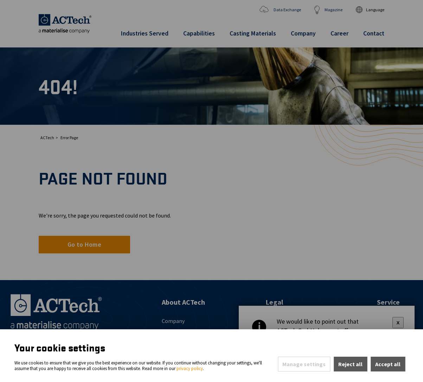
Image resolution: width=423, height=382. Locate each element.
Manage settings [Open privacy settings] (304, 364)
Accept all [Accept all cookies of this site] (387, 364)
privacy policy (190, 368)
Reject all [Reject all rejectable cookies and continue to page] (350, 364)
